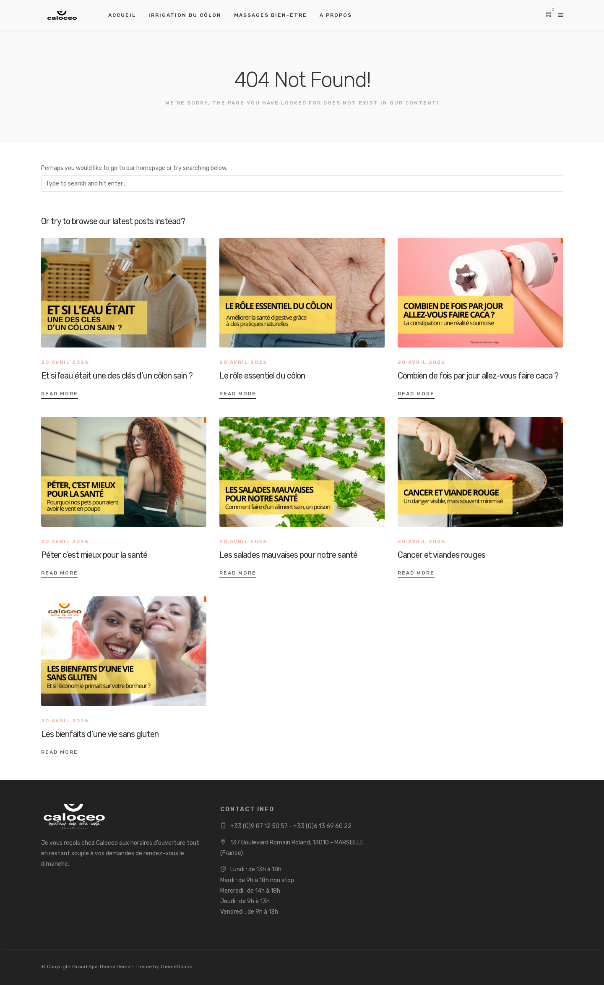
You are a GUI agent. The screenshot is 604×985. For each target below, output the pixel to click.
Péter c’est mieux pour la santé (94, 555)
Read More (59, 394)
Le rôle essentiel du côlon (262, 376)
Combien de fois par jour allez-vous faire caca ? (478, 376)
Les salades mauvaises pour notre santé (288, 555)
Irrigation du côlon (184, 15)
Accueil (122, 15)
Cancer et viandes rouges (441, 555)
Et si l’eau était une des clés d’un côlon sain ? (117, 376)
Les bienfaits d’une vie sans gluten (100, 734)
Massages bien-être (270, 15)
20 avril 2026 (65, 362)
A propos (336, 15)
